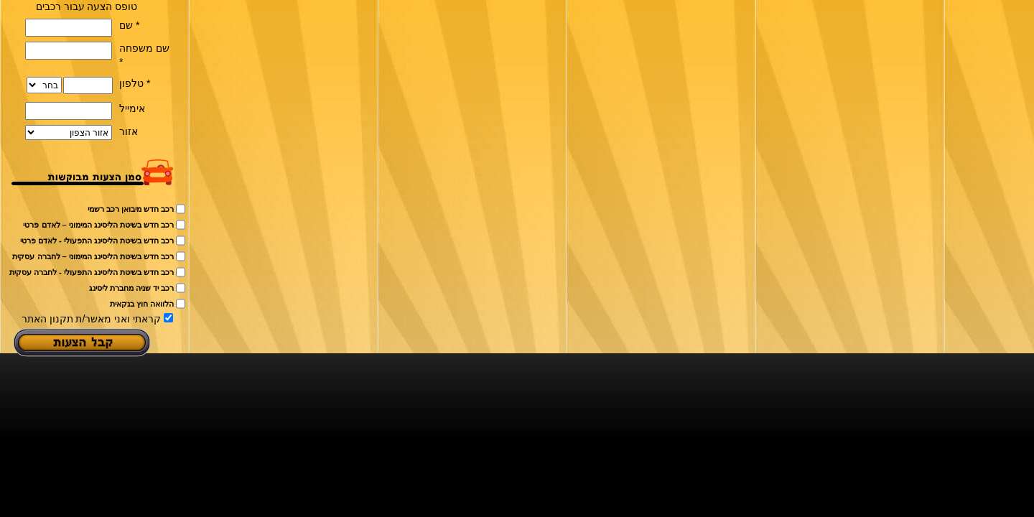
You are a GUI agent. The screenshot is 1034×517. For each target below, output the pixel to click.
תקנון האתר (47, 319)
